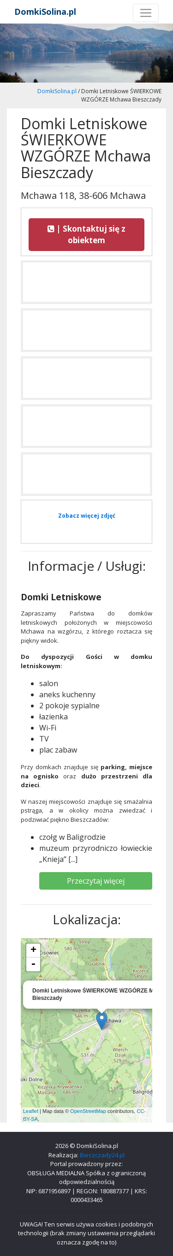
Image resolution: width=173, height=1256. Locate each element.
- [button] (33, 964)
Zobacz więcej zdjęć (86, 516)
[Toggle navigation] (146, 13)
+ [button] (33, 950)
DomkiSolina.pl (45, 11)
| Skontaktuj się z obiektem (86, 234)
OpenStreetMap (88, 1111)
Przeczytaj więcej (96, 881)
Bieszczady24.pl (102, 1155)
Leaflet (30, 1111)
